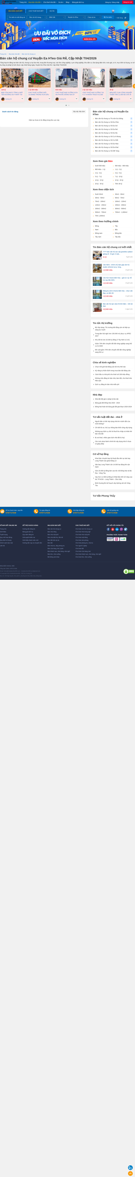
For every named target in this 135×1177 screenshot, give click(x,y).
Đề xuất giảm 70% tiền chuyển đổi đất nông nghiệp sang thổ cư (113, 351)
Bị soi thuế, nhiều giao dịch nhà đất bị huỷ (110, 437)
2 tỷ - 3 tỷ (98, 173)
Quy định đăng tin (28, 534)
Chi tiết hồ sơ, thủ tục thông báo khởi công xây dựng (113, 427)
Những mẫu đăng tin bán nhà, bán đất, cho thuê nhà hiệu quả (113, 379)
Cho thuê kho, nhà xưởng (83, 557)
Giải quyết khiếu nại (28, 537)
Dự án (60, 2)
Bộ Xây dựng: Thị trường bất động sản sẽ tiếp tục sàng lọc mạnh (112, 328)
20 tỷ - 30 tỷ (99, 184)
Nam (96, 229)
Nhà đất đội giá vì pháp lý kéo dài (106, 399)
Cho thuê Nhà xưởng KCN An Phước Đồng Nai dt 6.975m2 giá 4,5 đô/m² (66, 94)
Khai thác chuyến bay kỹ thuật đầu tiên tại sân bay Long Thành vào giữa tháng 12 (112, 459)
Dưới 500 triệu (100, 166)
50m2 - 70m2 (119, 198)
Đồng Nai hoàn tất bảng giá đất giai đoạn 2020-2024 (113, 407)
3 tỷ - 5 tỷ (118, 173)
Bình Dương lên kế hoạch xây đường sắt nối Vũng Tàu (112, 484)
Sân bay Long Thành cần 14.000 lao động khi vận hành (112, 466)
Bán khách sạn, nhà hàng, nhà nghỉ (59, 551)
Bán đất (50, 543)
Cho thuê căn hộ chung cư (83, 529)
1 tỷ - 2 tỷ (118, 169)
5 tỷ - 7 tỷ (98, 176)
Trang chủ (23, 2)
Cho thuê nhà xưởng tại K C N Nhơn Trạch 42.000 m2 (93, 94)
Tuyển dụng (4, 534)
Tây (116, 226)
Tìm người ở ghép (81, 546)
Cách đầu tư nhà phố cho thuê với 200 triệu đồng (112, 374)
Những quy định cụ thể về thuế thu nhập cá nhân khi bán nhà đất (113, 432)
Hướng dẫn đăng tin (28, 529)
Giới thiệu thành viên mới (30, 540)
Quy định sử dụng (5, 540)
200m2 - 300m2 (100, 208)
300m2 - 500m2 (120, 208)
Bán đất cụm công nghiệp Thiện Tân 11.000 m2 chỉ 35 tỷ (121, 94)
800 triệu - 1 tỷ (100, 169)
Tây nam (98, 237)
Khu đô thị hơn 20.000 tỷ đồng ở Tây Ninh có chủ (112, 340)
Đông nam (98, 233)
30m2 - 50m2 (99, 198)
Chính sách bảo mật (6, 543)
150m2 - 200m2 (120, 205)
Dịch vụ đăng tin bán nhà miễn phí (107, 384)
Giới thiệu (3, 532)
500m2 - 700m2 (100, 212)
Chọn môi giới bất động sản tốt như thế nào (110, 367)
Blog (67, 2)
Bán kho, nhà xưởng (54, 554)
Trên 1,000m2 (100, 216)
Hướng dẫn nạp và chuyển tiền (32, 543)
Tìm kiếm (108, 17)
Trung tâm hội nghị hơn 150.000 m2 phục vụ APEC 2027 (113, 335)
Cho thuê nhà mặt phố (82, 534)
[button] (66, 105)
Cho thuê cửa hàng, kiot (83, 551)
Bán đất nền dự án (53, 540)
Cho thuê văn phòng (81, 540)
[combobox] (36, 17)
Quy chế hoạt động (6, 537)
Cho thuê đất (79, 548)
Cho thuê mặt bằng (81, 537)
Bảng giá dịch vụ (78, 2)
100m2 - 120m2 (120, 201)
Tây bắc (118, 237)
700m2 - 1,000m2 (121, 212)
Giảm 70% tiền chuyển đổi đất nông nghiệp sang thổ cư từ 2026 (113, 345)
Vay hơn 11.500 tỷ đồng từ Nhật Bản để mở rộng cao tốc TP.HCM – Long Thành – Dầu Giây (113, 478)
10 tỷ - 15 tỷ (99, 180)
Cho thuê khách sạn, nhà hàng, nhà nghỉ (88, 554)
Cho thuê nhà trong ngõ (82, 532)
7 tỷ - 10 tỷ (118, 176)
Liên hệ (2, 546)
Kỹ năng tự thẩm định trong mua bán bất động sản (112, 370)
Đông (97, 226)
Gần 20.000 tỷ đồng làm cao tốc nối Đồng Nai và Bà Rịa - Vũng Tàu (113, 472)
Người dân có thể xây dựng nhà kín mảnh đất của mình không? (112, 422)
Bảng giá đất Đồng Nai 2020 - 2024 (107, 403)
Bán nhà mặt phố (53, 534)
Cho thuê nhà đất (49, 2)
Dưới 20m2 (99, 194)
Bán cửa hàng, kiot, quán (55, 548)
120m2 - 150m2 (100, 205)
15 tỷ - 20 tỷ (119, 180)
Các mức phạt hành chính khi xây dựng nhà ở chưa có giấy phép (113, 442)
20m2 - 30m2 (119, 194)
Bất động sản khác (53, 557)
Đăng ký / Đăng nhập (112, 2)
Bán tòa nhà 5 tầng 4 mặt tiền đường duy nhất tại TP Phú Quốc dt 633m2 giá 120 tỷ (12, 94)
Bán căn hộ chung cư (54, 529)
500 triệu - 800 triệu (122, 166)
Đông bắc (118, 233)
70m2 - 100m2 (100, 201)
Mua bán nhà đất (34, 2)
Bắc (116, 229)
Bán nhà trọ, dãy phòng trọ (56, 546)
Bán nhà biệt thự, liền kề (55, 537)
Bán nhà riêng (52, 532)
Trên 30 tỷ (118, 184)
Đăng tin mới (128, 2)
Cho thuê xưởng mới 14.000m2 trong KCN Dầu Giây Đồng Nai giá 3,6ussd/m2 (38, 94)
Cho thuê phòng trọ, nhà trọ (84, 543)
